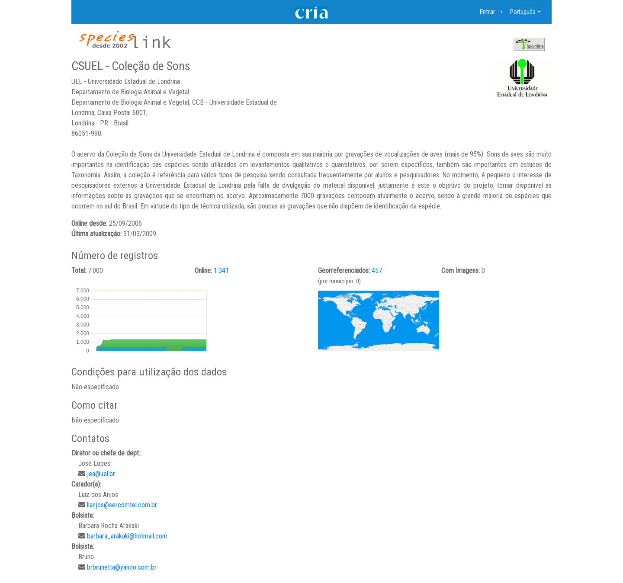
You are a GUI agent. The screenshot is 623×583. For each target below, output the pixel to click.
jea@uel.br (101, 474)
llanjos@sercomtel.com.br (122, 505)
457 (377, 270)
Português (523, 11)
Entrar (487, 12)
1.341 (221, 270)
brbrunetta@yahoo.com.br (122, 567)
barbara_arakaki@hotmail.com (127, 536)
